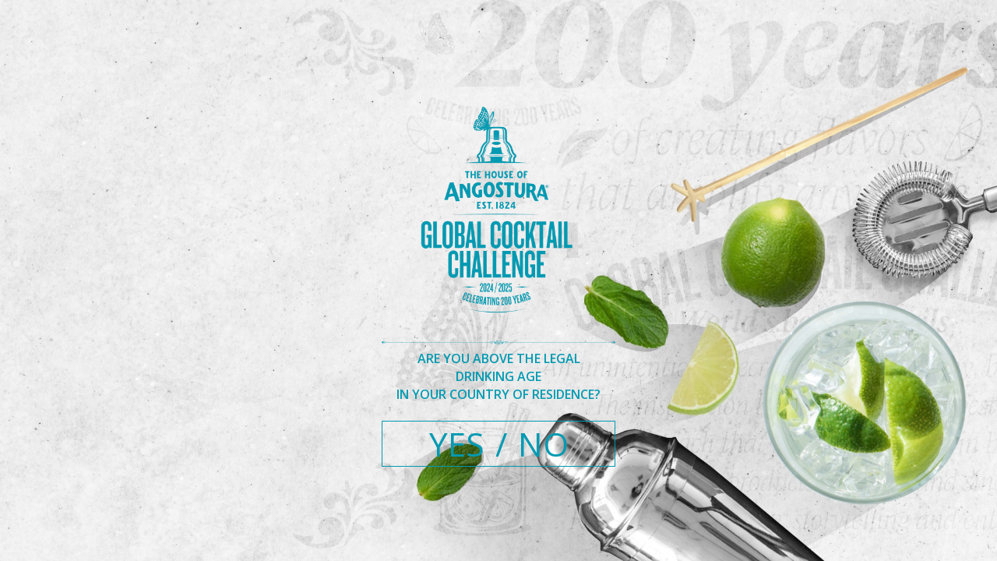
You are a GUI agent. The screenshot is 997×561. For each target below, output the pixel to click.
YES (456, 444)
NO (543, 444)
